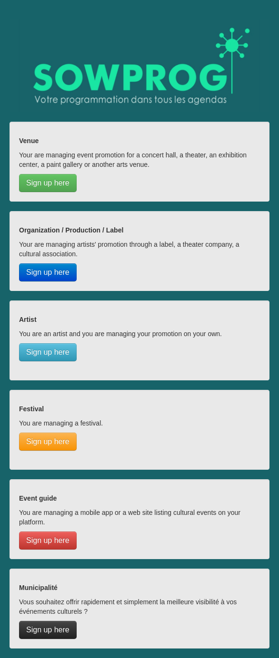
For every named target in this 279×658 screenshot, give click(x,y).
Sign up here (48, 183)
